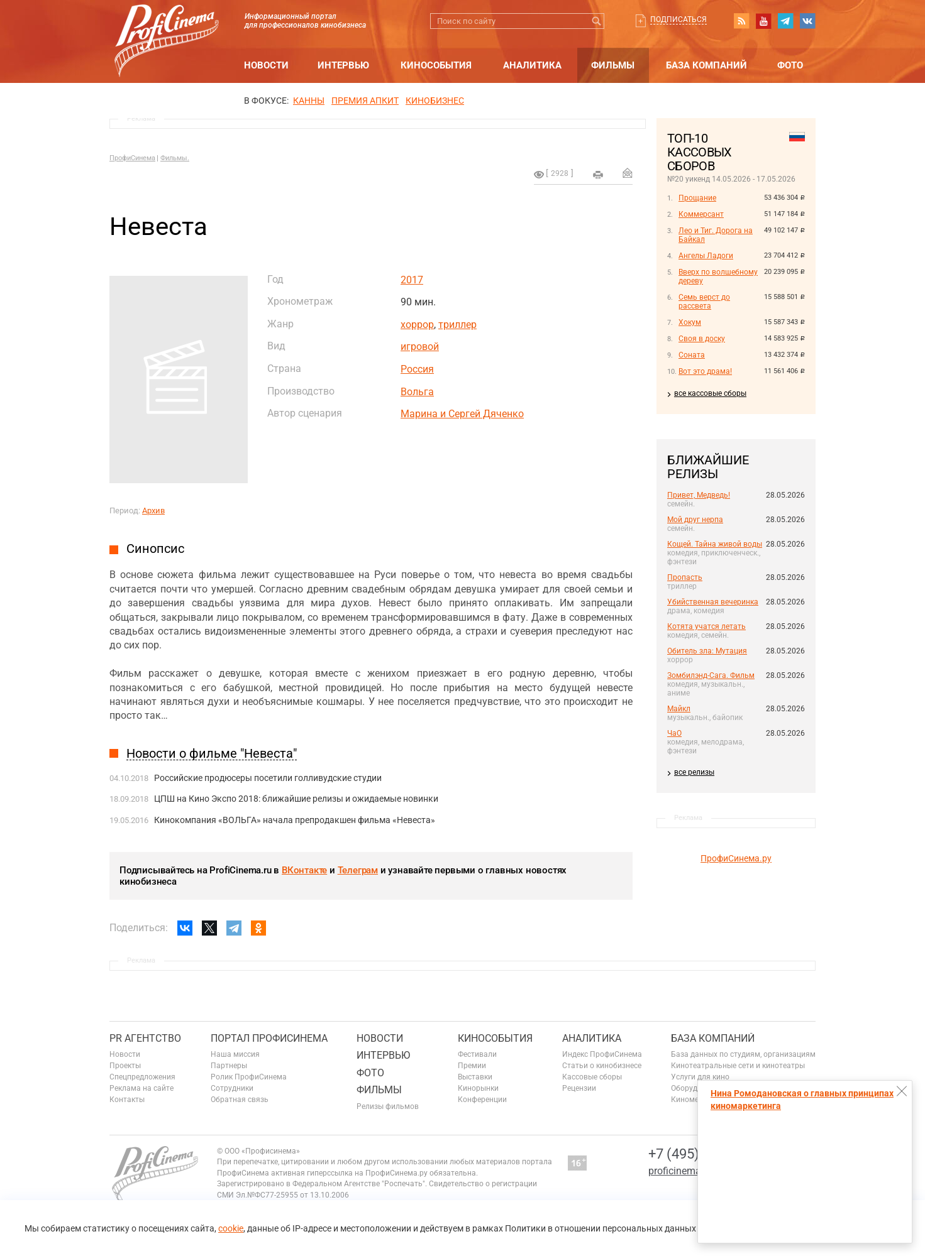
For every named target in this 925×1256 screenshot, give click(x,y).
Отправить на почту (628, 173)
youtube (763, 21)
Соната (692, 355)
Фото (790, 65)
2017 (412, 280)
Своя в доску (702, 338)
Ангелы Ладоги (706, 255)
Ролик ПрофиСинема (249, 1077)
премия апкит (365, 101)
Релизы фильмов (388, 1106)
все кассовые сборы (710, 393)
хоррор (417, 324)
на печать (598, 175)
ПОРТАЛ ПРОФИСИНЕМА (269, 1038)
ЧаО (674, 733)
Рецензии (579, 1088)
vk (807, 21)
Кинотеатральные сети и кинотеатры (738, 1065)
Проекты (125, 1065)
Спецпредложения (142, 1077)
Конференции (482, 1099)
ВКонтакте (304, 870)
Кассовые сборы (592, 1077)
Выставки (475, 1077)
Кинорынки (478, 1088)
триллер (457, 324)
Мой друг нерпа (695, 519)
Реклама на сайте (141, 1088)
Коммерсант (701, 214)
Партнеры (229, 1065)
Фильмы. (174, 158)
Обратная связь (240, 1099)
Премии (472, 1065)
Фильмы (612, 65)
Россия (417, 369)
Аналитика (532, 65)
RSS (741, 21)
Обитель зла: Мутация (707, 651)
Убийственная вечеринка (712, 602)
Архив (153, 510)
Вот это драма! (705, 371)
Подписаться (678, 19)
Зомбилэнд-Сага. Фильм (711, 675)
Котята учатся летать (706, 626)
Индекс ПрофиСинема (602, 1054)
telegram (785, 21)
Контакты (127, 1099)
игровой (420, 346)
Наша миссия (235, 1054)
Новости (266, 65)
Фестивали (477, 1054)
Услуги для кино (700, 1077)
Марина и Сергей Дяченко (462, 414)
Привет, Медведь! (698, 495)
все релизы (694, 772)
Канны (308, 101)
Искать (596, 21)
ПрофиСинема (132, 158)
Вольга (417, 392)
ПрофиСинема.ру (736, 858)
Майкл (678, 708)
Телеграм (358, 870)
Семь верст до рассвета (704, 301)
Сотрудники (232, 1088)
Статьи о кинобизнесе (601, 1065)
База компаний (706, 65)
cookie (230, 1228)
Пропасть (684, 577)
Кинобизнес (435, 101)
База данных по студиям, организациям (743, 1054)
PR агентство (145, 1038)
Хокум (690, 322)
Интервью (343, 65)
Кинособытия (436, 65)
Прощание (697, 198)
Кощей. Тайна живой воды (714, 544)
